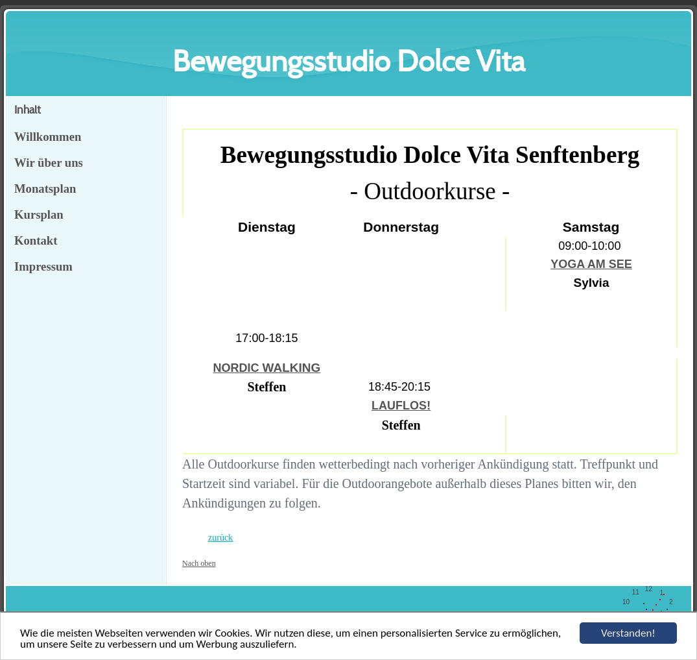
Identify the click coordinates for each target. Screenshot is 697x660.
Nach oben (199, 563)
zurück (220, 538)
